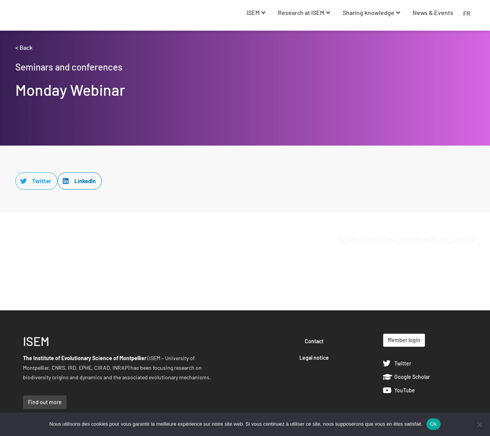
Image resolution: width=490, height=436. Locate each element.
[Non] (479, 424)
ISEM (256, 12)
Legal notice (314, 357)
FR (466, 13)
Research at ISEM (304, 12)
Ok (433, 424)
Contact (314, 341)
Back (26, 47)
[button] (36, 181)
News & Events (433, 12)
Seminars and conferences (68, 66)
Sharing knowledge (371, 12)
